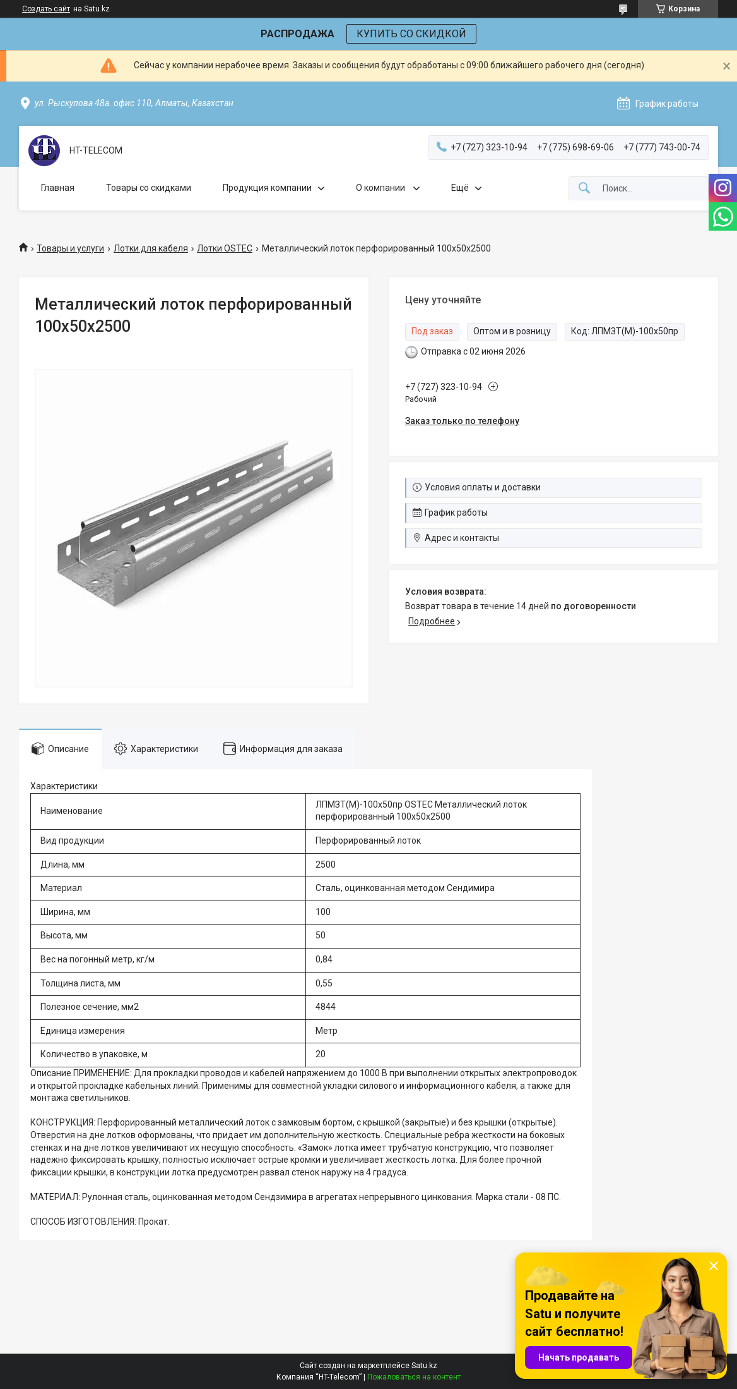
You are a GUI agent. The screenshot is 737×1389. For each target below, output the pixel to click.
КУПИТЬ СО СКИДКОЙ (411, 34)
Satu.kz (424, 1365)
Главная (57, 188)
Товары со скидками (148, 188)
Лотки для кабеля (151, 248)
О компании (381, 188)
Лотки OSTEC (224, 248)
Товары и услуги (70, 248)
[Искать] (584, 188)
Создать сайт (46, 8)
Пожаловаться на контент (414, 1377)
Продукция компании (267, 188)
